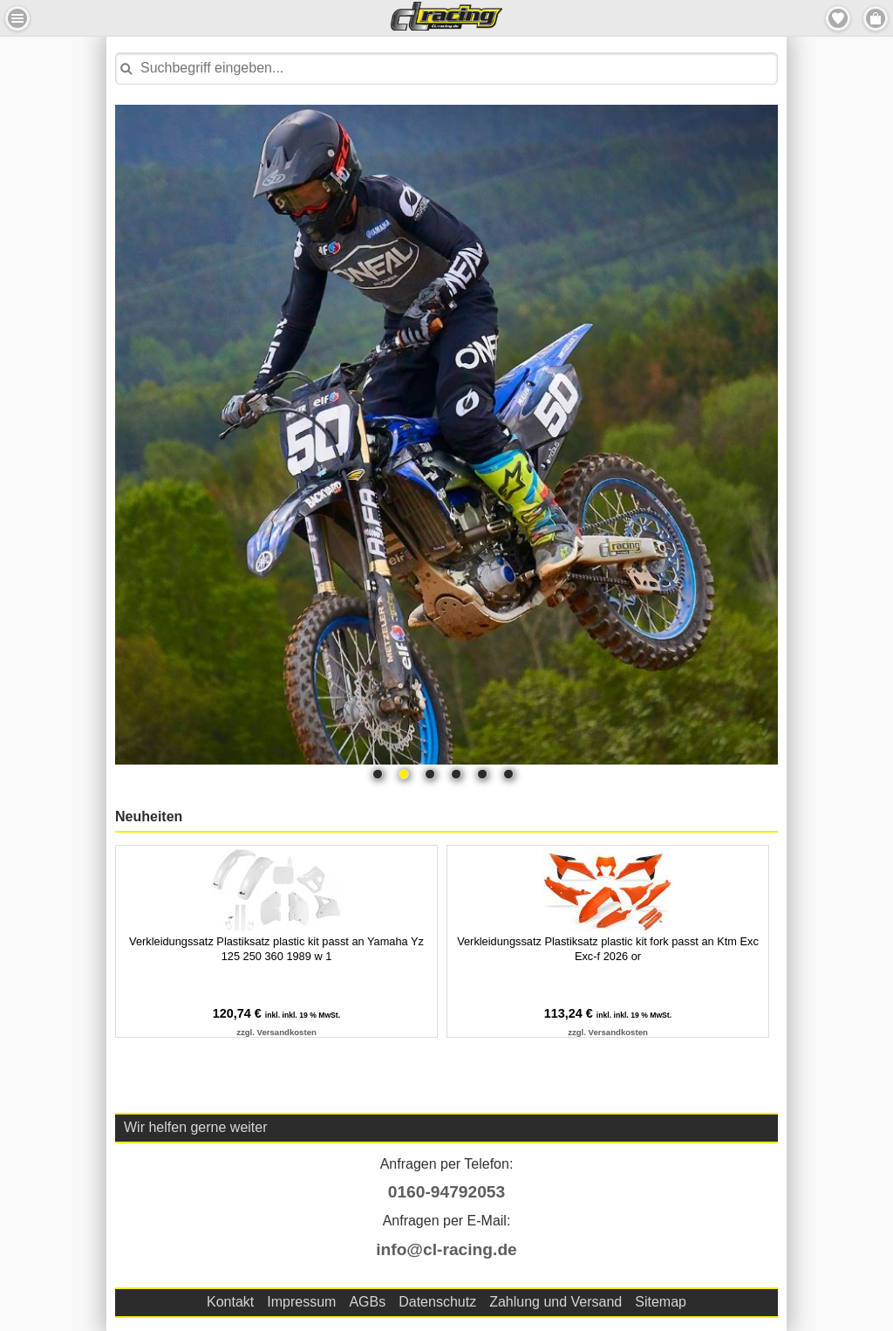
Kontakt (230, 1301)
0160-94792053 (446, 1192)
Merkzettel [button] (838, 18)
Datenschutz (437, 1301)
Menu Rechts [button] (875, 18)
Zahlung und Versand (555, 1301)
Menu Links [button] (17, 18)
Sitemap (660, 1301)
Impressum (301, 1301)
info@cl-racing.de (446, 1249)
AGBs (367, 1301)
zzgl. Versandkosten (276, 1032)
